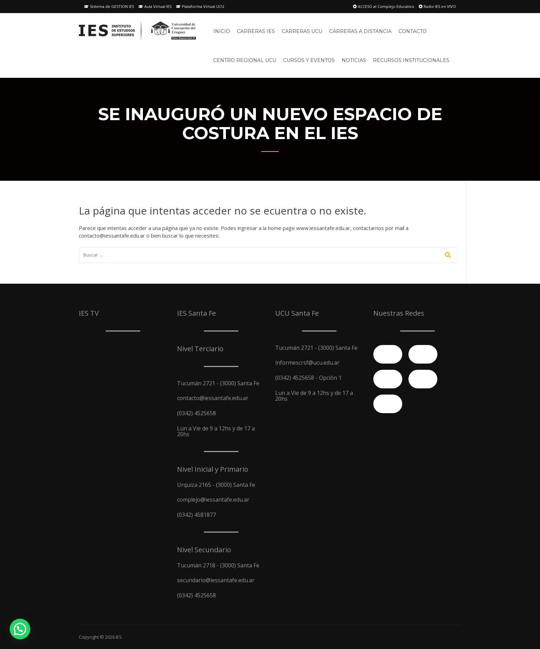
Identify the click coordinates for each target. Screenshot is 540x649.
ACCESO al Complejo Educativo (383, 6)
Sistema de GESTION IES (109, 6)
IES (119, 637)
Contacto (412, 31)
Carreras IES (256, 31)
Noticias (354, 60)
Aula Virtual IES (155, 6)
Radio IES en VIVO (437, 6)
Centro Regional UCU (244, 60)
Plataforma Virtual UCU (200, 6)
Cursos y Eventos (309, 60)
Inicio (221, 31)
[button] (20, 629)
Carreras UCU (302, 31)
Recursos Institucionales (411, 60)
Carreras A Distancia (360, 31)
